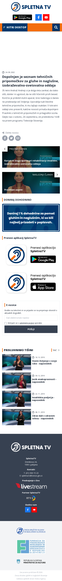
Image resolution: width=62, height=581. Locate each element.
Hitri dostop (14, 27)
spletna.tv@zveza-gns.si (32, 475)
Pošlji (31, 329)
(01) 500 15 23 (32, 473)
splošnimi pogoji (27, 323)
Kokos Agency (40, 579)
